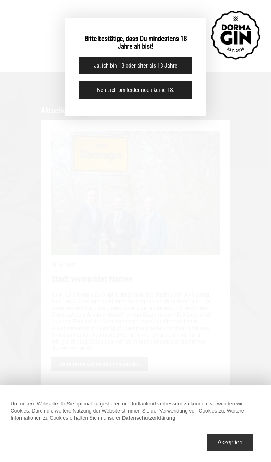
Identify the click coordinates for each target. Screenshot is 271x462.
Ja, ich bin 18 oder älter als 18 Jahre (135, 65)
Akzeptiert (230, 442)
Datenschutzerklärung (148, 418)
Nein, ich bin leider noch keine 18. (135, 90)
